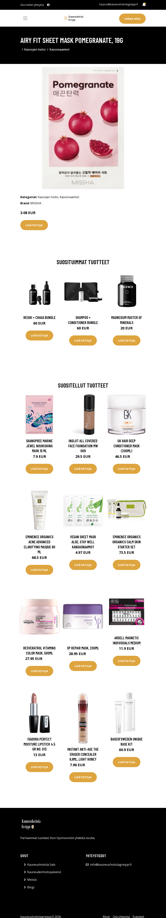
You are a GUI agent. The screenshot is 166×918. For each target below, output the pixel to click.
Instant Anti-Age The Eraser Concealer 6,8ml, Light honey (83, 754)
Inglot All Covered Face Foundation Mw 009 (83, 445)
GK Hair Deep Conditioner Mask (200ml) (127, 445)
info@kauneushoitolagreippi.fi (110, 865)
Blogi (30, 887)
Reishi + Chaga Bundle (39, 317)
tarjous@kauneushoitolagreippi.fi (118, 4)
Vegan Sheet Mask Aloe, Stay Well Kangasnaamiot (83, 541)
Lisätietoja (34, 225)
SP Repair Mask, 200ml (83, 648)
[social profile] (48, 4)
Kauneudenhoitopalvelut (44, 872)
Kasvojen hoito (35, 49)
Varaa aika (132, 18)
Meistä (32, 880)
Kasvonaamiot (60, 49)
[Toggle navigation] (25, 18)
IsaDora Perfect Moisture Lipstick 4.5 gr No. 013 (39, 744)
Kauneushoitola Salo (41, 865)
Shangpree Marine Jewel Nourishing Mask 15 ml (39, 445)
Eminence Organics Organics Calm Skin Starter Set (126, 541)
